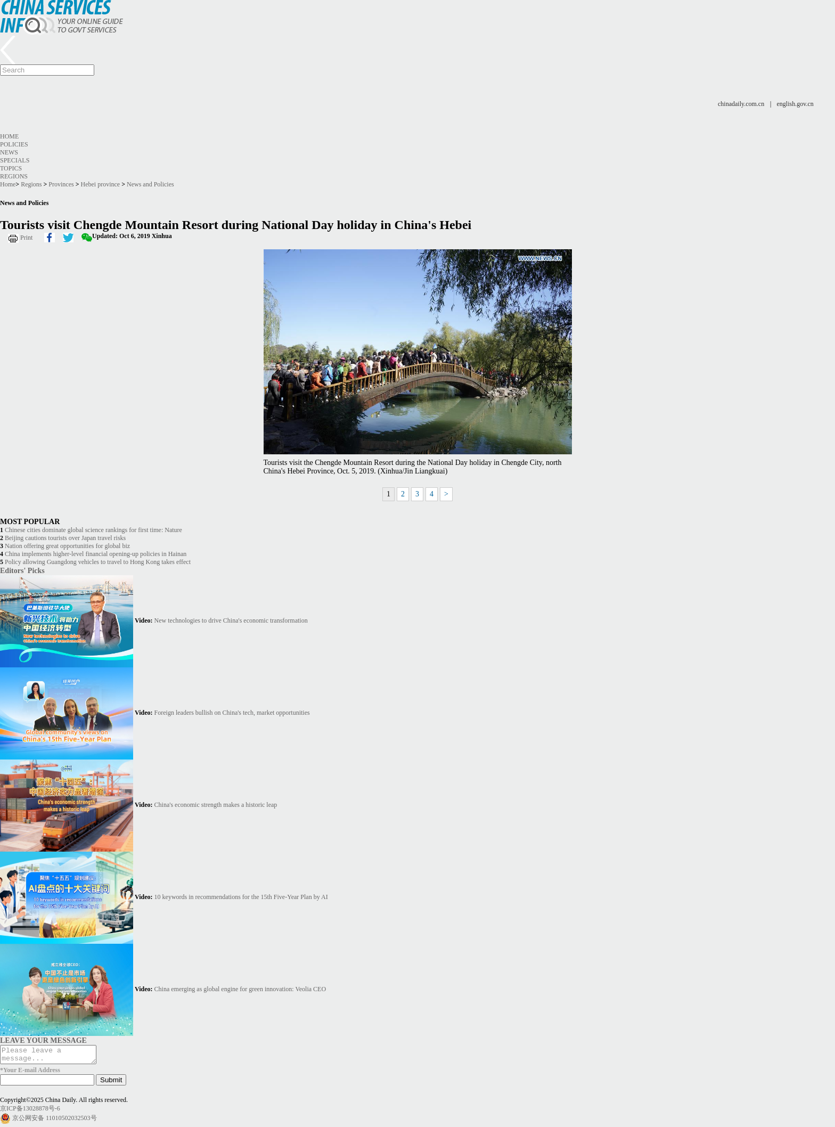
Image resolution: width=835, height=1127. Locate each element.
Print (26, 237)
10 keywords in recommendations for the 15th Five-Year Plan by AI (241, 897)
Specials (14, 160)
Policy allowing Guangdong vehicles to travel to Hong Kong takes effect (98, 562)
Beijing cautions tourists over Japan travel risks (65, 538)
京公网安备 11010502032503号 (54, 1121)
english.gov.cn (795, 104)
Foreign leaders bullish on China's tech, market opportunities (232, 712)
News (9, 152)
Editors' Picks (22, 570)
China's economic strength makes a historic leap (215, 804)
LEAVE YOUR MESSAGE (43, 1040)
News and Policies (150, 184)
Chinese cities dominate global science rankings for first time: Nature (93, 530)
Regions (14, 176)
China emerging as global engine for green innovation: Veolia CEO (240, 989)
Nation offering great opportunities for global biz (67, 546)
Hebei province (100, 184)
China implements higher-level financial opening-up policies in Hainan (95, 554)
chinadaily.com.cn (741, 104)
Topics (11, 168)
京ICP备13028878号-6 (30, 1111)
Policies (14, 144)
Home (9, 136)
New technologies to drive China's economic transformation (231, 620)
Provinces (60, 184)
